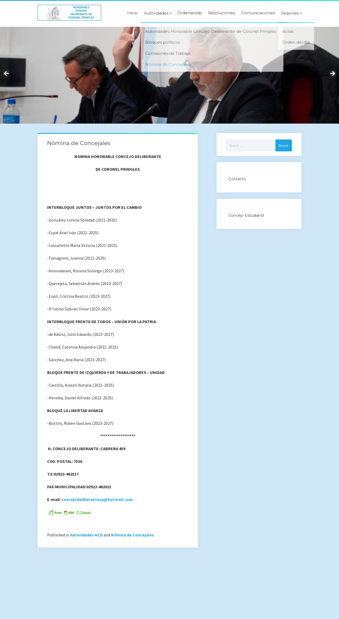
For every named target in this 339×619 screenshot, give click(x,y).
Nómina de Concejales (132, 534)
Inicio (132, 13)
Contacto (237, 179)
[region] (169, 75)
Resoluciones (221, 13)
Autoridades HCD (86, 534)
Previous (7, 74)
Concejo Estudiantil (246, 215)
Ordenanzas (189, 13)
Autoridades (156, 13)
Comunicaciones (258, 13)
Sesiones (290, 13)
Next (332, 74)
